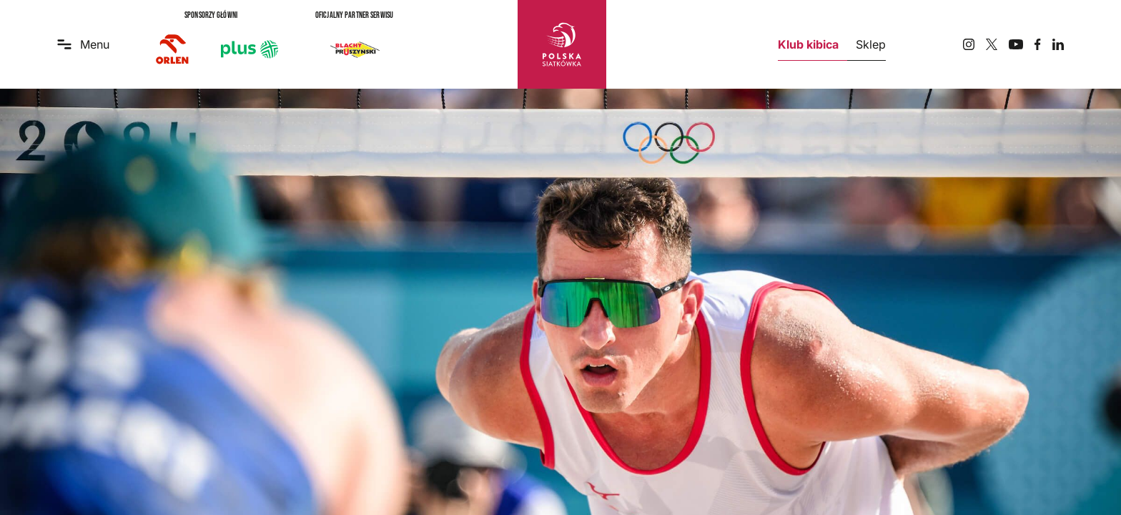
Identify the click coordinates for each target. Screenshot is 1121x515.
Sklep (871, 44)
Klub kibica (808, 44)
